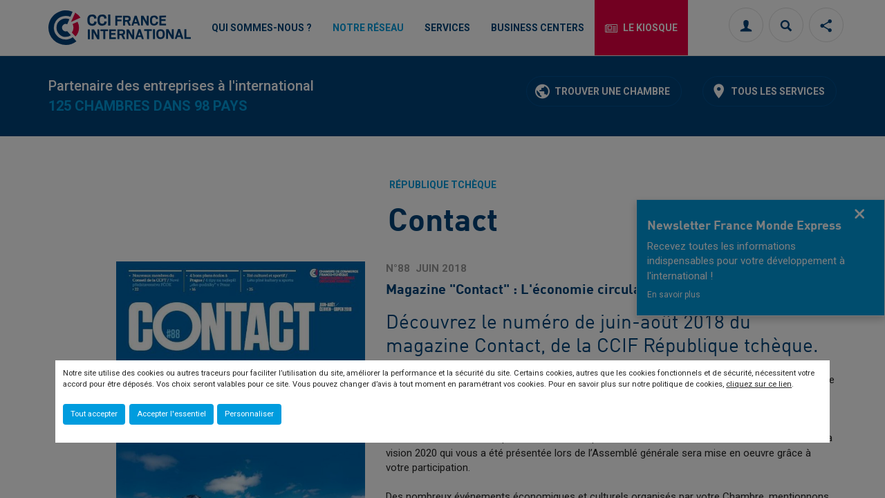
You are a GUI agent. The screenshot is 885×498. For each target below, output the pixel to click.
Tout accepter (94, 413)
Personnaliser (249, 413)
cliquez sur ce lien (759, 384)
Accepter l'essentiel (171, 413)
